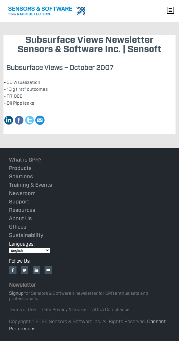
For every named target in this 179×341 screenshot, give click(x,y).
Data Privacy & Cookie (64, 309)
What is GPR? (25, 160)
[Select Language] (29, 250)
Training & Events (30, 185)
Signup (16, 293)
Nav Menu (170, 10)
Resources (22, 210)
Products (20, 168)
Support (19, 202)
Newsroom (22, 193)
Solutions (21, 176)
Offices (17, 227)
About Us (20, 218)
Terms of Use (22, 309)
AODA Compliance (111, 309)
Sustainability (26, 235)
